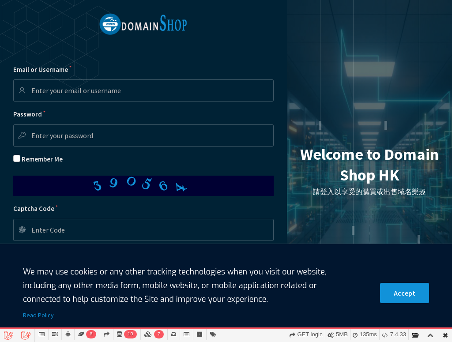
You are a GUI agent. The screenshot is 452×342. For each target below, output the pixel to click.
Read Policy (38, 315)
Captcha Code (35, 208)
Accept (404, 293)
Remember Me (42, 159)
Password (29, 114)
